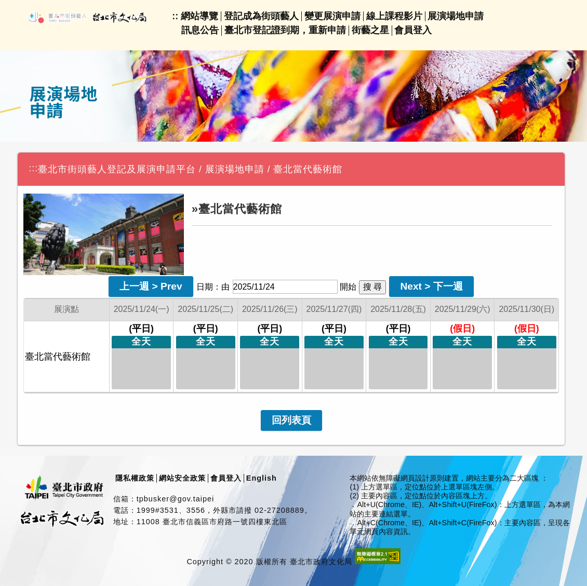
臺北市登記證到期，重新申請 (285, 30)
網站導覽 (199, 16)
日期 (204, 286)
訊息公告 (200, 30)
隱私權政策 (134, 478)
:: (175, 16)
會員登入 (413, 30)
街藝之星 (370, 30)
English (261, 478)
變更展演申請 (332, 16)
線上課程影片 (394, 16)
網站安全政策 (182, 478)
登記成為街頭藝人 (261, 16)
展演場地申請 (456, 16)
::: (33, 168)
